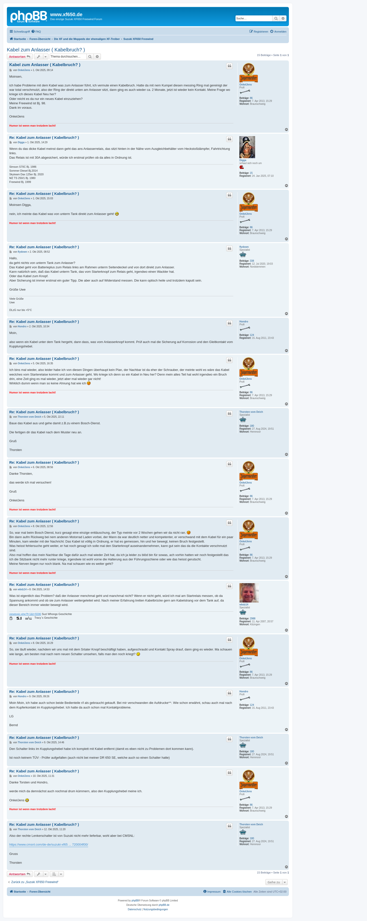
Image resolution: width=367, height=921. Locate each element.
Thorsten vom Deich (251, 412)
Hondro (243, 321)
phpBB (135, 900)
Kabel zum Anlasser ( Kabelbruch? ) (46, 49)
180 (252, 426)
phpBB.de (164, 905)
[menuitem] (36, 32)
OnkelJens (245, 84)
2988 (252, 618)
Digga (242, 160)
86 (251, 98)
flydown (244, 247)
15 (251, 173)
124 (252, 335)
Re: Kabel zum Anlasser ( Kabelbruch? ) (44, 137)
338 (252, 261)
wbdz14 (243, 604)
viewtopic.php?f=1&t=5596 (25, 614)
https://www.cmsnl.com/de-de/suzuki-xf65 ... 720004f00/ (48, 844)
